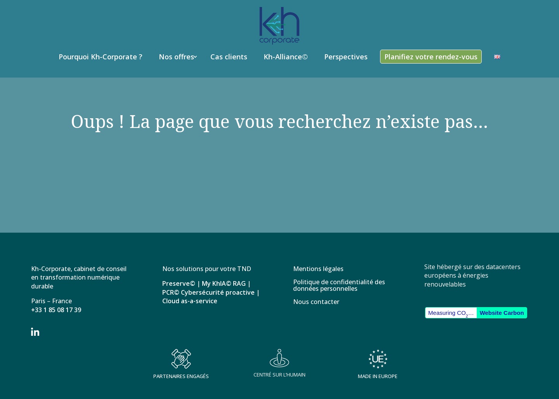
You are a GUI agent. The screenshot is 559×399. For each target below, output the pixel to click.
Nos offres (176, 56)
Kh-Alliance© (286, 56)
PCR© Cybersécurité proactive (208, 292)
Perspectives (346, 56)
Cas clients (228, 56)
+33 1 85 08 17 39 (56, 310)
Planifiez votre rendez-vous (430, 56)
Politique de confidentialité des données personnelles (339, 286)
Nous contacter (316, 302)
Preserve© (178, 283)
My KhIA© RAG (224, 283)
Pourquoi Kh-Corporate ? (100, 56)
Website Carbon (502, 312)
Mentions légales (318, 269)
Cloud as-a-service (189, 301)
